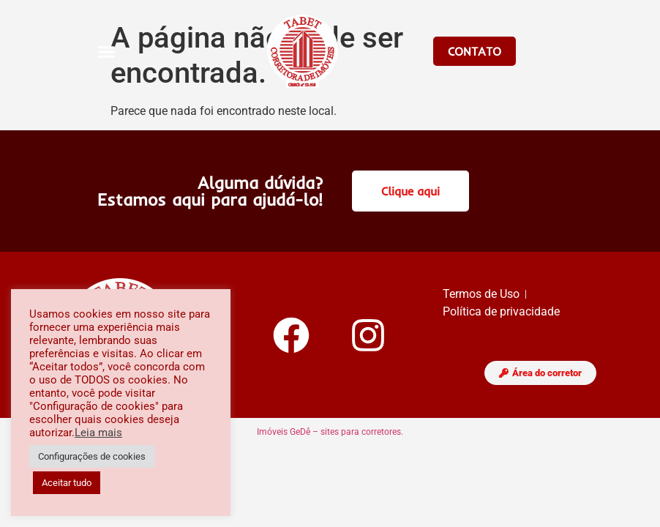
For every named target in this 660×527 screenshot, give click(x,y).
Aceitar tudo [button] (66, 482)
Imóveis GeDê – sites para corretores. (330, 432)
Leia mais (98, 432)
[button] (107, 51)
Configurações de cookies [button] (92, 456)
